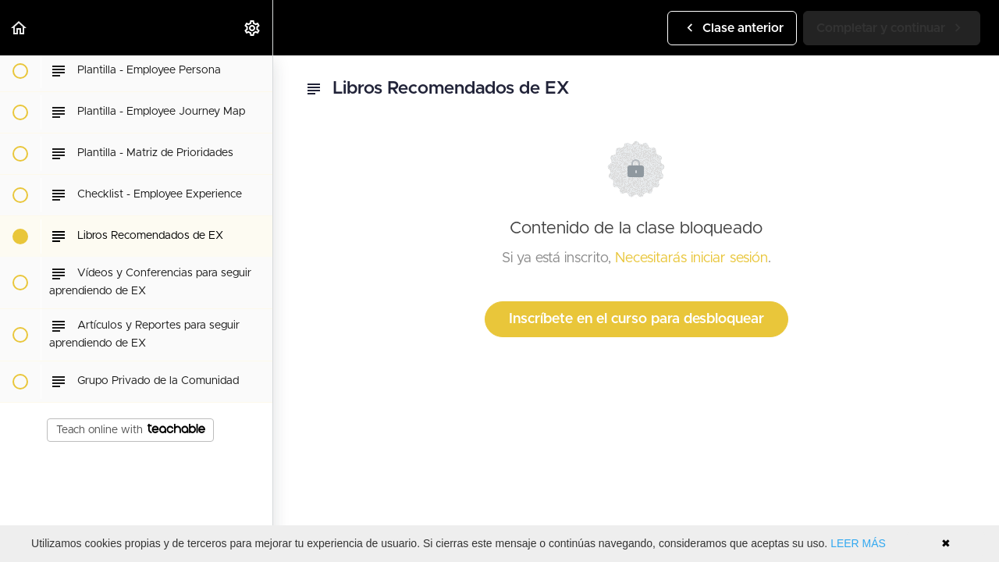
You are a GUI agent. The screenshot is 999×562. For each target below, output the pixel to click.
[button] (19, 27)
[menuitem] (252, 27)
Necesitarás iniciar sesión (691, 258)
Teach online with (130, 429)
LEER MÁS (858, 543)
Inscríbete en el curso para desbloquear (636, 319)
